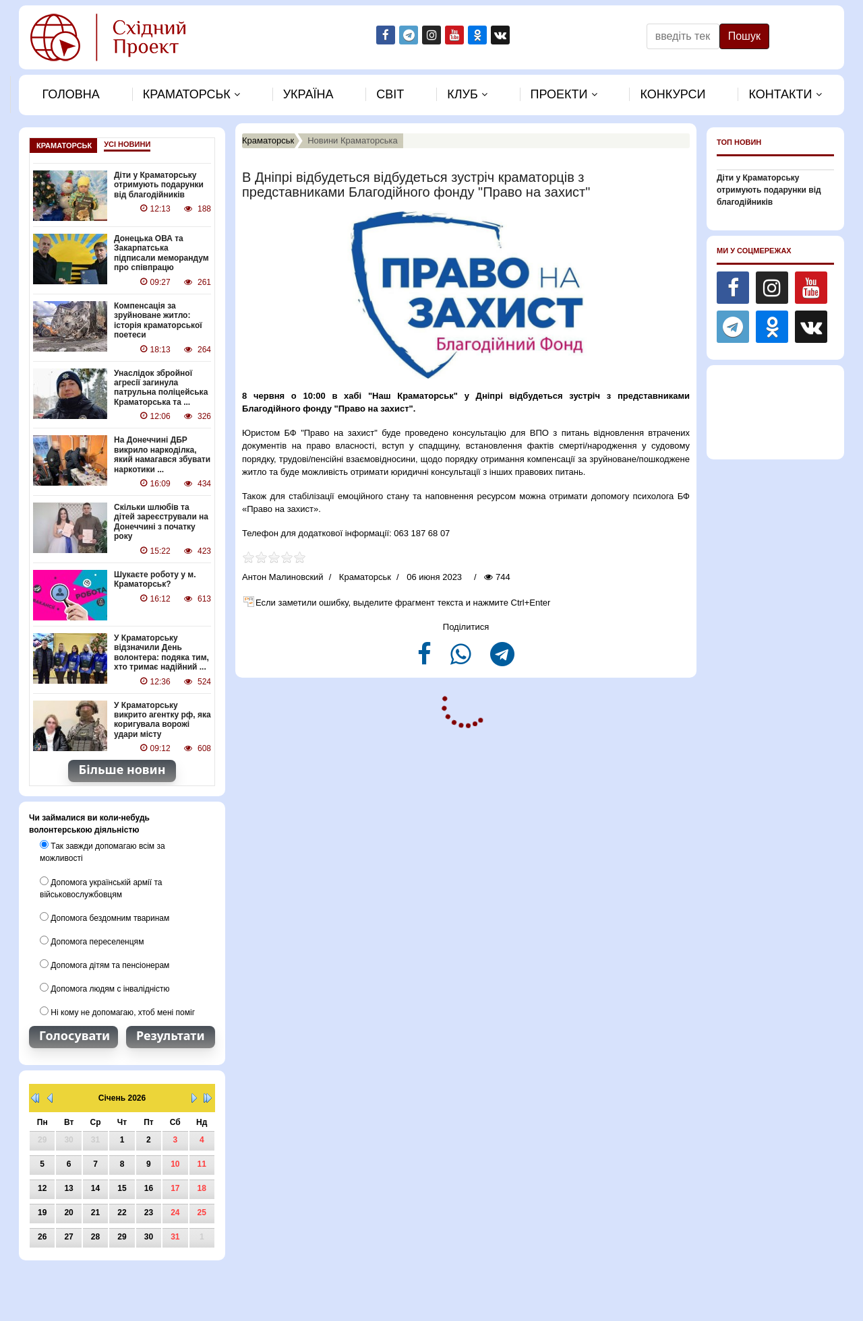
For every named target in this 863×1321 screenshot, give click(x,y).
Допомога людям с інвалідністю (104, 986)
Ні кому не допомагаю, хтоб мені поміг (117, 1010)
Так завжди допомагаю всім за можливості (102, 850)
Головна (70, 94)
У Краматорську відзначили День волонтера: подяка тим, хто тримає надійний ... (161, 652)
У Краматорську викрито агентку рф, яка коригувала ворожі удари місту (162, 718)
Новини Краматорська (352, 140)
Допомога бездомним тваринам (104, 916)
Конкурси (672, 94)
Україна (308, 94)
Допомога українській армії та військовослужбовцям (101, 886)
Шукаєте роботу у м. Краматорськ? (155, 578)
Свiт (390, 94)
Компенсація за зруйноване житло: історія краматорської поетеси (158, 320)
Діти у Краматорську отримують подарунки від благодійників (159, 184)
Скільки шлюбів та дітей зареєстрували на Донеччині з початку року (161, 521)
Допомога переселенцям (92, 939)
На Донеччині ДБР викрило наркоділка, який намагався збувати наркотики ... (162, 454)
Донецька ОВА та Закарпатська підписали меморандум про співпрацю (161, 253)
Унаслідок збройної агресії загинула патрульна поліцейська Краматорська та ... (161, 387)
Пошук (744, 36)
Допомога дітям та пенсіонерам (104, 963)
